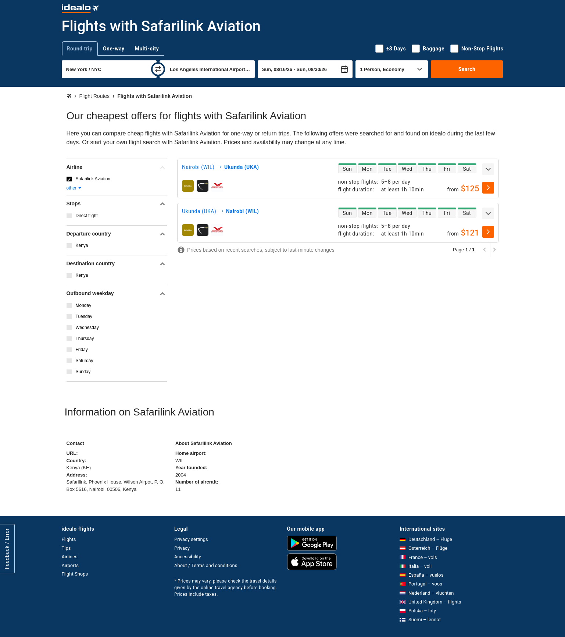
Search (467, 69)
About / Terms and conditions (205, 565)
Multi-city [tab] (147, 49)
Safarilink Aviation (93, 178)
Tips (66, 548)
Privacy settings (191, 539)
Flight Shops (75, 574)
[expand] (488, 169)
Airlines (70, 556)
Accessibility (187, 556)
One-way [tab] (114, 49)
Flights (69, 539)
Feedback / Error (7, 548)
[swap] (158, 69)
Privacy (182, 548)
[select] (488, 188)
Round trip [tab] (80, 49)
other (74, 188)
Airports (70, 565)
